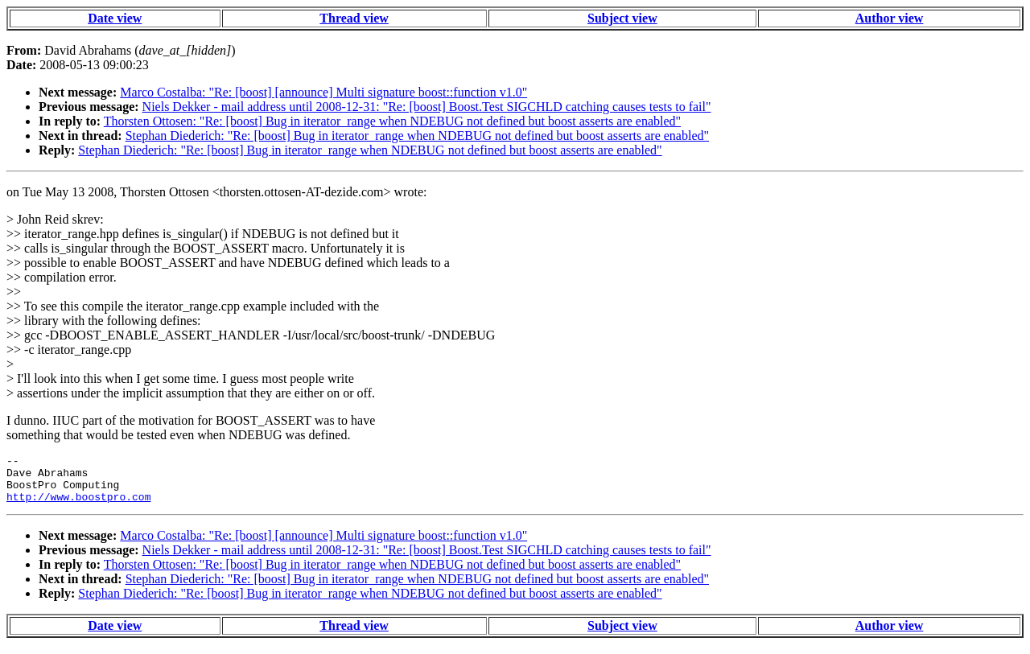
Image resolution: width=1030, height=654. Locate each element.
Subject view (622, 18)
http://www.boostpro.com (78, 506)
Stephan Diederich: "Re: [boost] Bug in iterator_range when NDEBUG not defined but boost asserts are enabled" (417, 135)
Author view (889, 18)
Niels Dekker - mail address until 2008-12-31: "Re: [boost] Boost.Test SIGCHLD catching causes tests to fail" (426, 106)
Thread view (353, 18)
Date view (115, 18)
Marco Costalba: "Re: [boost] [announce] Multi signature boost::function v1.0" (323, 92)
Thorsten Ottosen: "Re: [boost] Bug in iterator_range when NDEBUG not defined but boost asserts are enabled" (392, 121)
